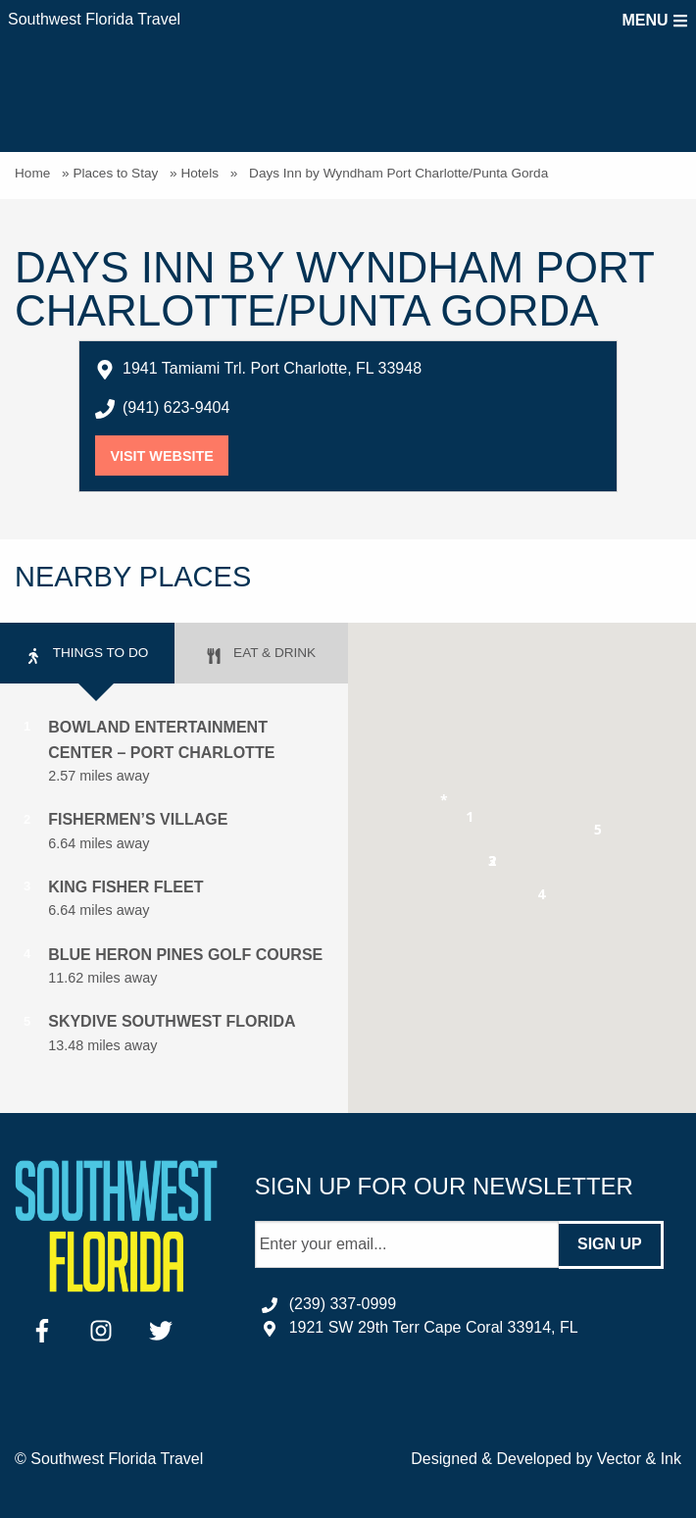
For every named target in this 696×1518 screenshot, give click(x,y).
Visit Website (169, 456)
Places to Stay (115, 173)
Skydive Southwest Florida (171, 1021)
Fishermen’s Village (137, 819)
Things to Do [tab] (86, 654)
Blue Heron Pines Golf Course (185, 954)
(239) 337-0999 (342, 1303)
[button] (470, 820)
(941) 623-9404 (176, 407)
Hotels (199, 173)
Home (32, 173)
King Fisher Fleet (125, 887)
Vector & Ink (639, 1458)
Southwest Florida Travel (94, 19)
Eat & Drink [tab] (261, 654)
